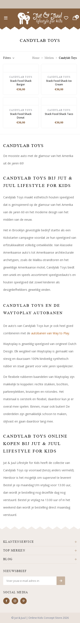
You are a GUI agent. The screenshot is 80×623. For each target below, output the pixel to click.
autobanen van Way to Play (50, 333)
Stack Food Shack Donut (21, 115)
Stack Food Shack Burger (21, 82)
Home (35, 57)
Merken (49, 57)
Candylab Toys (68, 57)
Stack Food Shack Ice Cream (59, 82)
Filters (8, 57)
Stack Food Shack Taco (59, 114)
